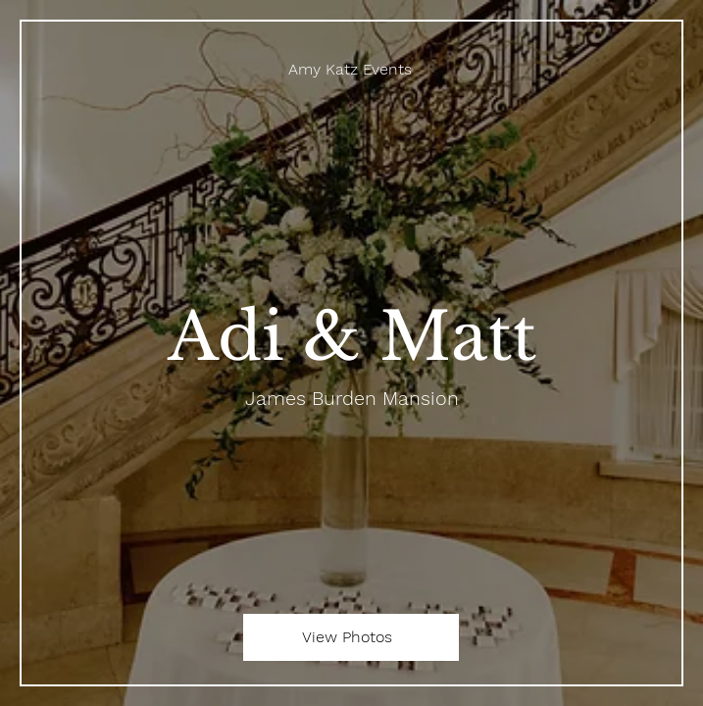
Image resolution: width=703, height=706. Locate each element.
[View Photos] (351, 637)
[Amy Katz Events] (351, 69)
